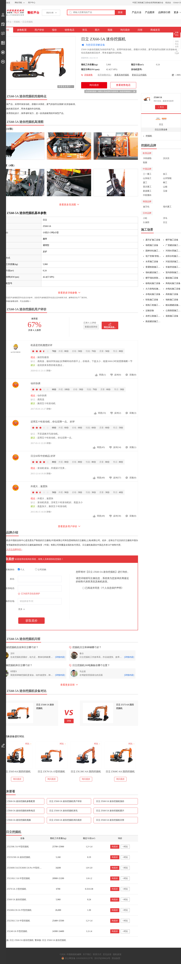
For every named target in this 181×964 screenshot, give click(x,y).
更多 (176, 12)
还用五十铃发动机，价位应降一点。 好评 (53, 421)
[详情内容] (60, 657)
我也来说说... (110, 327)
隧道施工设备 (172, 278)
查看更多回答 (67, 684)
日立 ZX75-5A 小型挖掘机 (22, 771)
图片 (97, 30)
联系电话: (10, 588)
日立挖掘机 (27, 22)
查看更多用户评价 (67, 526)
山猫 (165, 187)
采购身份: (10, 569)
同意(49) (101, 516)
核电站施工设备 (153, 283)
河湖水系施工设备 (173, 251)
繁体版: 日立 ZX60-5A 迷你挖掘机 (50, 940)
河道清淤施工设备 (173, 261)
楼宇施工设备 (172, 240)
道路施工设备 (172, 316)
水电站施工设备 (173, 289)
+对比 (125, 847)
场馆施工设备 (152, 245)
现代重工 (167, 207)
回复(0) (133, 375)
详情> (49, 371)
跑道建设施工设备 (153, 321)
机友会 (168, 3)
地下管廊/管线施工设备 (153, 256)
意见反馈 (107, 954)
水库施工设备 (152, 261)
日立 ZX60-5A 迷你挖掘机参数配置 (19, 801)
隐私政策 (117, 954)
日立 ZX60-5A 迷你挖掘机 (14, 899)
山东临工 (147, 178)
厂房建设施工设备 (173, 245)
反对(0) (117, 375)
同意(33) (102, 413)
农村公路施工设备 (153, 316)
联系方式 (97, 954)
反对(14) (117, 447)
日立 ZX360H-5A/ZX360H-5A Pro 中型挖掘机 (23, 868)
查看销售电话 (123, 85)
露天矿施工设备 (153, 240)
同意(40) (101, 478)
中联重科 (147, 195)
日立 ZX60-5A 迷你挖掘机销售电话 (19, 811)
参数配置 (22, 30)
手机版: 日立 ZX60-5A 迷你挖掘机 (18, 940)
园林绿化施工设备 (153, 251)
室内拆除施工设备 (173, 272)
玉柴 (165, 191)
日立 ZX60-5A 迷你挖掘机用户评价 (65, 801)
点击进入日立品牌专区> (11, 549)
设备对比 (177, 33)
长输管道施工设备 (173, 267)
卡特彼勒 (147, 158)
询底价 (115, 847)
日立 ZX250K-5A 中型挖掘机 (15, 847)
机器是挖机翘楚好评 (41, 345)
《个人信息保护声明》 (112, 588)
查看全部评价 (91, 327)
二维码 (178, 75)
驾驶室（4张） (8, 165)
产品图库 (150, 12)
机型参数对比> (105, 75)
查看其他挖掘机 (121, 75)
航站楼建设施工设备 (173, 305)
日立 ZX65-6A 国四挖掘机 (57, 771)
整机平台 (33, 12)
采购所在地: (9, 601)
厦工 (145, 182)
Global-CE (177, 3)
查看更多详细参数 (67, 292)
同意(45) (101, 447)
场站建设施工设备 (153, 272)
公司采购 (40, 569)
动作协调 (35, 383)
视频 (110, 30)
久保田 (146, 222)
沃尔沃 (166, 158)
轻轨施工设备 (152, 300)
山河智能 (167, 178)
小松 (145, 218)
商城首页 (155, 30)
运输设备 (150, 310)
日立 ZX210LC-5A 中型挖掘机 (16, 878)
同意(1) (102, 375)
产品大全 (136, 12)
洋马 (165, 218)
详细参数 (88, 75)
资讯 (84, 30)
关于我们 (87, 954)
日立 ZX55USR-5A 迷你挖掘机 (16, 857)
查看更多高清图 (67, 204)
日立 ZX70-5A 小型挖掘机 (91, 771)
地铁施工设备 (172, 300)
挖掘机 (17, 22)
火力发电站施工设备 (153, 289)
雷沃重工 (147, 187)
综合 (6, 30)
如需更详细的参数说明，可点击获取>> (15, 301)
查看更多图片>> (65, 86)
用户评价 (39, 30)
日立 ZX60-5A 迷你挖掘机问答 (110, 820)
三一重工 (147, 174)
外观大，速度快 (39, 486)
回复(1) (133, 447)
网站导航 (18, 3)
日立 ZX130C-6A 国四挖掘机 (126, 771)
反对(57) (117, 478)
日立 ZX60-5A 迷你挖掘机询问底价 (65, 820)
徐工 (165, 174)
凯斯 (145, 162)
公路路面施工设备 (173, 310)
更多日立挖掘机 (139, 75)
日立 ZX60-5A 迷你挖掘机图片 (110, 811)
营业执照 (116, 958)
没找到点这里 (177, 44)
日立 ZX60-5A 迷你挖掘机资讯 (63, 811)
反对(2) (117, 413)
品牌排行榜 (164, 12)
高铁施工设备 (172, 294)
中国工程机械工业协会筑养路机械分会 (147, 3)
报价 (54, 30)
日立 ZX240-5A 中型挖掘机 (14, 931)
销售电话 (69, 30)
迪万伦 (146, 207)
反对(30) (117, 516)
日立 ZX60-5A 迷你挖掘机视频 (17, 820)
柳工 (165, 182)
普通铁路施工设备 (153, 267)
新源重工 (147, 191)
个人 (21, 569)
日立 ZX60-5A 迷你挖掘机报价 (110, 801)
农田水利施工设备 (173, 256)
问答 (140, 30)
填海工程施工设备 (153, 305)
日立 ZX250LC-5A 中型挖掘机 (16, 921)
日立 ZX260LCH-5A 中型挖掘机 (17, 910)
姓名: (12, 579)
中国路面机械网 (12, 12)
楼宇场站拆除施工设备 (153, 278)
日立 (161, 124)
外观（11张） (7, 129)
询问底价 (125, 30)
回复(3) (133, 413)
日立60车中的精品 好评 (43, 456)
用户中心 (31, 3)
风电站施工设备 (173, 283)
